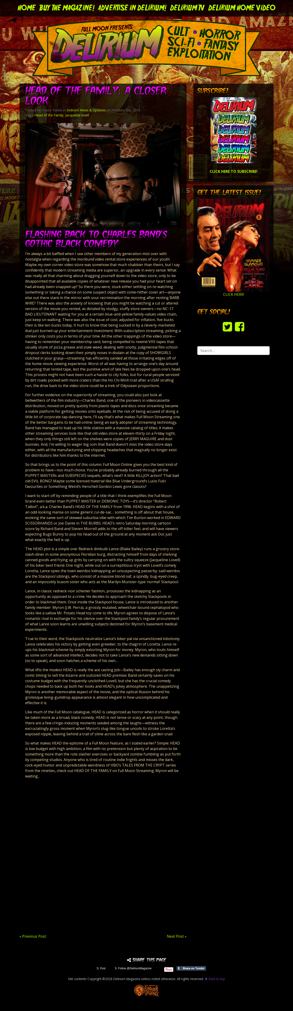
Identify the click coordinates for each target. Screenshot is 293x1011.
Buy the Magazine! (67, 8)
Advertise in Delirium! (132, 8)
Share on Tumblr (191, 968)
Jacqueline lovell (77, 115)
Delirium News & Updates (86, 110)
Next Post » (177, 936)
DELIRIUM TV (187, 8)
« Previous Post (32, 936)
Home (27, 8)
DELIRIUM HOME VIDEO (241, 8)
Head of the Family (49, 115)
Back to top (215, 979)
